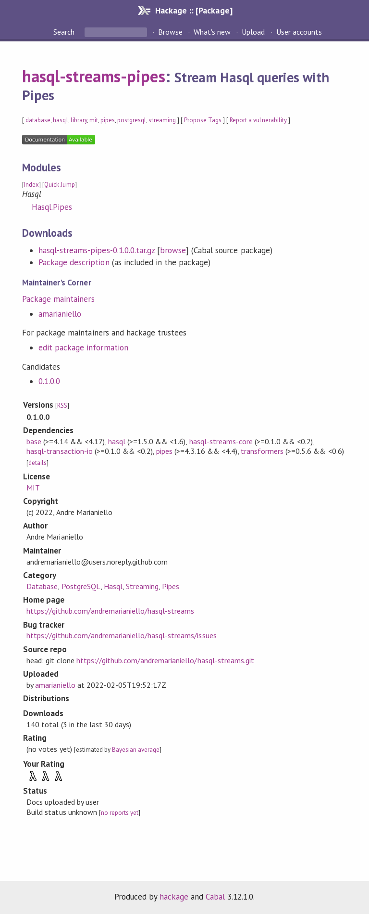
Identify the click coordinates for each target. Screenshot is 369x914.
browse (173, 250)
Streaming (142, 586)
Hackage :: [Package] (193, 10)
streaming (161, 120)
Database (42, 586)
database (37, 120)
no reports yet (119, 813)
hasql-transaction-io (59, 451)
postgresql (131, 120)
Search (64, 32)
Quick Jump (59, 184)
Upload (253, 32)
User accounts (299, 32)
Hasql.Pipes (52, 207)
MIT (33, 487)
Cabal (215, 896)
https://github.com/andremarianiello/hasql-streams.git (165, 660)
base (33, 441)
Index (31, 184)
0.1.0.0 (49, 381)
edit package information (83, 347)
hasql (60, 120)
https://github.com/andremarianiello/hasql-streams (110, 611)
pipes (107, 120)
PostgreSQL (81, 586)
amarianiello (59, 314)
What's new (212, 32)
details (37, 463)
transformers (262, 451)
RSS (62, 405)
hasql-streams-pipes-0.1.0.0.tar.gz (96, 250)
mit (93, 120)
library (79, 120)
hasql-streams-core (221, 441)
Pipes (170, 586)
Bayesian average (136, 750)
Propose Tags (202, 120)
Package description (73, 262)
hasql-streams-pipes (93, 76)
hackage (174, 896)
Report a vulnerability (258, 120)
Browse (170, 32)
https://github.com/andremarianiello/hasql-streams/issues (121, 635)
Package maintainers (58, 299)
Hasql (113, 586)
